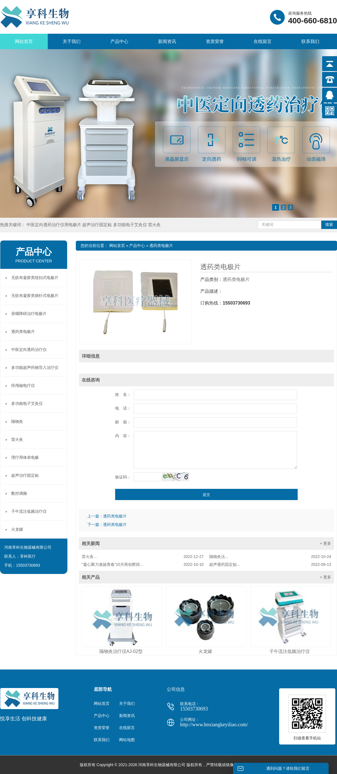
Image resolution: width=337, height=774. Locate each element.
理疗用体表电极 (25, 457)
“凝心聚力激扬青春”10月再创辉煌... (143, 564)
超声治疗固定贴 (97, 224)
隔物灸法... (270, 556)
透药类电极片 (161, 245)
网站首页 (24, 41)
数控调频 (19, 493)
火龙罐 (205, 651)
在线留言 (263, 41)
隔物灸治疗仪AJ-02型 (121, 651)
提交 (206, 494)
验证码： (123, 477)
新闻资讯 (167, 41)
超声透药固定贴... (270, 564)
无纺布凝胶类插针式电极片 (34, 295)
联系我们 (310, 41)
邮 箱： (123, 422)
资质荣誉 (215, 41)
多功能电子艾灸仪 (130, 224)
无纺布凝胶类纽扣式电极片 (34, 277)
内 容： (123, 435)
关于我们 (72, 41)
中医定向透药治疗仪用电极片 (54, 224)
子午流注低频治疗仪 (289, 651)
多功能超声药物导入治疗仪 (34, 367)
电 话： (123, 408)
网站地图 (127, 739)
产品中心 (119, 41)
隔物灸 (17, 421)
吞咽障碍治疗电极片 (29, 313)
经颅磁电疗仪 (23, 385)
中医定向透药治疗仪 (29, 349)
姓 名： (123, 394)
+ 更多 (325, 543)
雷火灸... (143, 556)
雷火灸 (154, 224)
